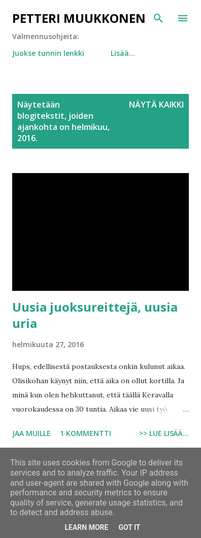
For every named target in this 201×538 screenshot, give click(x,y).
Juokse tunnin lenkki (48, 53)
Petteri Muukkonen (79, 18)
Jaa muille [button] (31, 433)
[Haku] (158, 18)
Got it (129, 527)
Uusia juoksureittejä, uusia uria (95, 314)
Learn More (86, 527)
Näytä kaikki (156, 104)
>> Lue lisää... (164, 433)
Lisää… (123, 53)
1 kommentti (85, 433)
